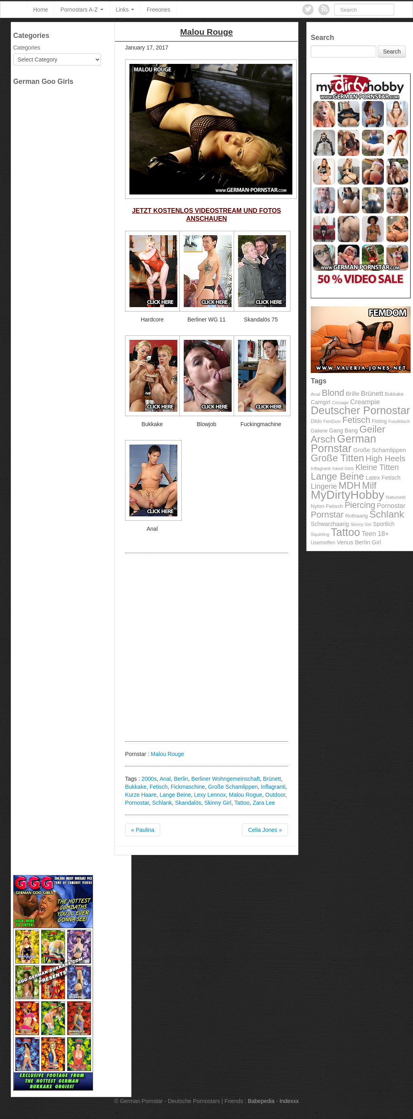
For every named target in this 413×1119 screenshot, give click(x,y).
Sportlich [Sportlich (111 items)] (384, 524)
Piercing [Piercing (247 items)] (360, 505)
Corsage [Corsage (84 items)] (340, 402)
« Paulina (142, 830)
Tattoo (242, 803)
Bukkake (136, 787)
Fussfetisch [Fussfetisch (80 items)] (399, 421)
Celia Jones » (265, 830)
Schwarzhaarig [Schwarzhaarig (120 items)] (330, 524)
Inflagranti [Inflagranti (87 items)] (321, 468)
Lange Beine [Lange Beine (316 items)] (337, 476)
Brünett (272, 779)
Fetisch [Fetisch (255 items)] (356, 420)
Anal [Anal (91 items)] (315, 394)
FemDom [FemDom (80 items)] (332, 421)
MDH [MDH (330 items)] (350, 485)
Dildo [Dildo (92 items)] (316, 421)
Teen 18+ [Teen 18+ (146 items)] (375, 533)
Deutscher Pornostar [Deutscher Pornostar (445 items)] (360, 410)
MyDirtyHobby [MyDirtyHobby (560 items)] (347, 494)
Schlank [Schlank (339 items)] (386, 514)
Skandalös (188, 803)
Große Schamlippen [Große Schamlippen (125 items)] (379, 450)
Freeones (158, 9)
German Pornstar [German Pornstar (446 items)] (343, 443)
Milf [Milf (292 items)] (369, 485)
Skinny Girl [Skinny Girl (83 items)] (360, 524)
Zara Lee (264, 803)
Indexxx (289, 1101)
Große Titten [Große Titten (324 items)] (337, 457)
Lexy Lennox (210, 795)
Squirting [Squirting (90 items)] (320, 534)
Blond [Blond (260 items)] (333, 393)
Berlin (181, 779)
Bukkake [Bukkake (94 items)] (394, 394)
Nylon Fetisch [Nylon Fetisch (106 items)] (327, 506)
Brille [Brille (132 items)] (352, 393)
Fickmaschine (188, 787)
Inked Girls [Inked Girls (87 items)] (343, 468)
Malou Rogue (245, 795)
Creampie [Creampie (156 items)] (365, 402)
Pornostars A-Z (81, 9)
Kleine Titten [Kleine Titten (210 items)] (377, 467)
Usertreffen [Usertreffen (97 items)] (323, 543)
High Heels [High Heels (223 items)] (385, 458)
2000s (149, 779)
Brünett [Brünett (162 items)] (372, 393)
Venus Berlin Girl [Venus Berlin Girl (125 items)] (359, 542)
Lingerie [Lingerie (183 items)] (324, 486)
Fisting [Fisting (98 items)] (379, 421)
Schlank (162, 803)
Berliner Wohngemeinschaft (225, 779)
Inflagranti (273, 787)
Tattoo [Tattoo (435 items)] (345, 532)
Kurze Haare (141, 795)
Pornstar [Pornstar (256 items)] (327, 515)
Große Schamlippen (233, 787)
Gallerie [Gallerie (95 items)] (319, 431)
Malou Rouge (167, 754)
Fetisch (158, 787)
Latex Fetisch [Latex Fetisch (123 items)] (382, 477)
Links (125, 9)
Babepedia (261, 1101)
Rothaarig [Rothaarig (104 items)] (356, 516)
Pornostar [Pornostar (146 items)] (391, 505)
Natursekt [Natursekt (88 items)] (395, 497)
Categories (26, 47)
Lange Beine (175, 795)
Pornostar (137, 803)
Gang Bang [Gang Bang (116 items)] (343, 430)
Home (40, 9)
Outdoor (275, 795)
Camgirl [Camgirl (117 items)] (320, 402)
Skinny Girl (217, 803)
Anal (165, 779)
